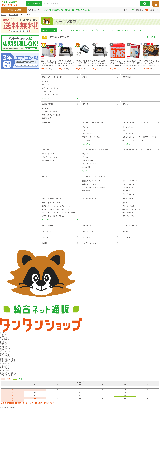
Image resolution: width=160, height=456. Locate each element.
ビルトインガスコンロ (129, 181)
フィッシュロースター (89, 164)
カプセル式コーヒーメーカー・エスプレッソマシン (139, 137)
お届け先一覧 (4, 339)
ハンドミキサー (87, 133)
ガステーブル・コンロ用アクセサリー (54, 216)
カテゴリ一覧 (13, 15)
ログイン (3, 334)
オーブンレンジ (47, 85)
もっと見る (151, 37)
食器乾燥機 (46, 108)
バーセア (138, 30)
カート (2, 341)
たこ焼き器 (86, 167)
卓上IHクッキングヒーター (91, 184)
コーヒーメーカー (128, 127)
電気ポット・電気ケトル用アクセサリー (55, 209)
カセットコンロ (127, 187)
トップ (3, 15)
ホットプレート (87, 154)
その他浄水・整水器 (129, 216)
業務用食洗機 (46, 118)
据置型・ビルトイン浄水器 (131, 209)
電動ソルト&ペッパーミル (91, 137)
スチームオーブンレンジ (50, 88)
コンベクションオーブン (50, 94)
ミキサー (85, 130)
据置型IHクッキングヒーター (92, 181)
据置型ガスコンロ (128, 184)
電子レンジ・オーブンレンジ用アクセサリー (57, 206)
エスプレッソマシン (129, 133)
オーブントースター (48, 154)
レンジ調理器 (82, 30)
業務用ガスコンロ (128, 191)
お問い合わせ (4, 369)
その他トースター (48, 160)
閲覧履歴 (3, 336)
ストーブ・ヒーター (97, 30)
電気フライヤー (87, 160)
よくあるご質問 (5, 357)
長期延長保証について (7, 363)
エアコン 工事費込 (66, 30)
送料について (4, 355)
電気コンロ (86, 191)
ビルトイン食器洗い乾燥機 (51, 115)
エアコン (128, 30)
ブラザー (112, 30)
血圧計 (120, 30)
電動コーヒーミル (128, 130)
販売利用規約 (4, 370)
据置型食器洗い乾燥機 (49, 111)
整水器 (124, 203)
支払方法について (6, 353)
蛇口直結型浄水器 (128, 206)
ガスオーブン (46, 91)
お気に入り (3, 338)
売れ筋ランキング (6, 348)
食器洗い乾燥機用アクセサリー (52, 203)
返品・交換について (6, 358)
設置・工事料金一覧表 (7, 360)
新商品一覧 (3, 346)
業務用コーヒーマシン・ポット (132, 140)
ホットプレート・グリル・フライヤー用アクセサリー (60, 212)
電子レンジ (46, 81)
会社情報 (3, 367)
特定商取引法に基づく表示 (9, 374)
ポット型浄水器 (127, 212)
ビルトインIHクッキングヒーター (93, 187)
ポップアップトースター (50, 157)
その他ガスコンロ (128, 194)
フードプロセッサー (89, 140)
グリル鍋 (85, 157)
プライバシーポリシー (7, 372)
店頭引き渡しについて (7, 362)
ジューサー (86, 127)
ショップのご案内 (6, 351)
